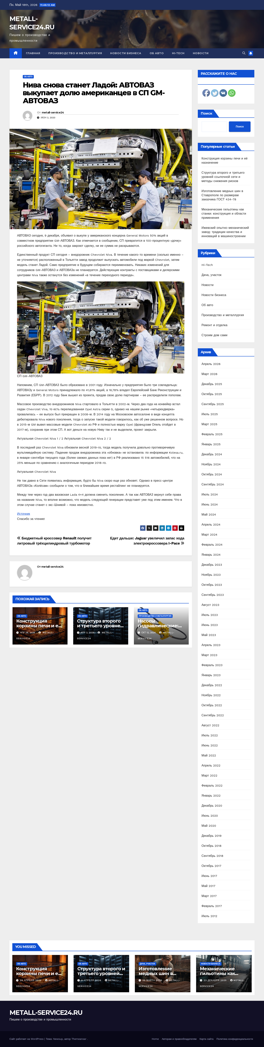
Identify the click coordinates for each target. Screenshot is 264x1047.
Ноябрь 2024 (211, 464)
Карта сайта (206, 1039)
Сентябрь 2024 (213, 484)
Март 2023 (209, 655)
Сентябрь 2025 (213, 404)
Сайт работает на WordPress (26, 1039)
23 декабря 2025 (216, 980)
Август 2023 (210, 605)
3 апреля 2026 (91, 980)
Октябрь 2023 (212, 585)
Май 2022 (209, 755)
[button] (243, 53)
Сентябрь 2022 (213, 715)
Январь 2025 (211, 444)
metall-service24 (53, 112)
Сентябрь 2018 (212, 856)
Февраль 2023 (212, 665)
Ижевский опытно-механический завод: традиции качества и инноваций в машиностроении (225, 232)
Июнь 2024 (210, 504)
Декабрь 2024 (212, 454)
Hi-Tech (178, 53)
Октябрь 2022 (212, 705)
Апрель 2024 (211, 524)
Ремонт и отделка (215, 325)
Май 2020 (209, 825)
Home (155, 1039)
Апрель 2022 (211, 765)
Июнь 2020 (210, 815)
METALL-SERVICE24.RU (45, 1013)
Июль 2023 (210, 615)
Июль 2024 (210, 494)
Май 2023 (209, 635)
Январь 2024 (211, 554)
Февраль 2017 (212, 906)
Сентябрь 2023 (213, 595)
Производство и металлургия (75, 53)
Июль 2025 (210, 414)
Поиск (206, 113)
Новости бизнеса (125, 53)
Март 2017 (209, 896)
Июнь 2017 (209, 876)
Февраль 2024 (212, 544)
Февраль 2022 (212, 785)
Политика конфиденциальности (234, 1039)
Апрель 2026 (211, 364)
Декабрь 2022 (212, 685)
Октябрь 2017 (211, 866)
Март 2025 (209, 424)
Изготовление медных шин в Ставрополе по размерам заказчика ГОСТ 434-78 (222, 195)
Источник (23, 514)
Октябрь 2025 (212, 394)
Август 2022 (210, 725)
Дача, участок (212, 275)
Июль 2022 (210, 735)
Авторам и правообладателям (179, 1039)
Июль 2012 (209, 916)
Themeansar (79, 1039)
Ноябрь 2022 (211, 695)
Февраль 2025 (212, 434)
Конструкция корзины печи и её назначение (38, 625)
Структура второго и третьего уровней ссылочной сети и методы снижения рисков (223, 177)
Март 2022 (209, 775)
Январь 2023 (211, 675)
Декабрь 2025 (212, 384)
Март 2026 (210, 374)
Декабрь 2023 (212, 564)
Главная (33, 53)
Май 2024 (209, 514)
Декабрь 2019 (212, 836)
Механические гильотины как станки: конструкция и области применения (224, 214)
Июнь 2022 (210, 745)
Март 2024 (209, 534)
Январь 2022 (211, 795)
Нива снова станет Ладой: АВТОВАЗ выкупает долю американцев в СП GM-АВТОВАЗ (94, 92)
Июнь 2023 (210, 625)
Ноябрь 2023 (211, 575)
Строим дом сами (215, 335)
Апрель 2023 (211, 645)
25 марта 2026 (152, 980)
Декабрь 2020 (212, 805)
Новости (201, 53)
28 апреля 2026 (31, 980)
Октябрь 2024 (212, 474)
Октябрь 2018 (212, 846)
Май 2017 (208, 886)
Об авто (157, 53)
